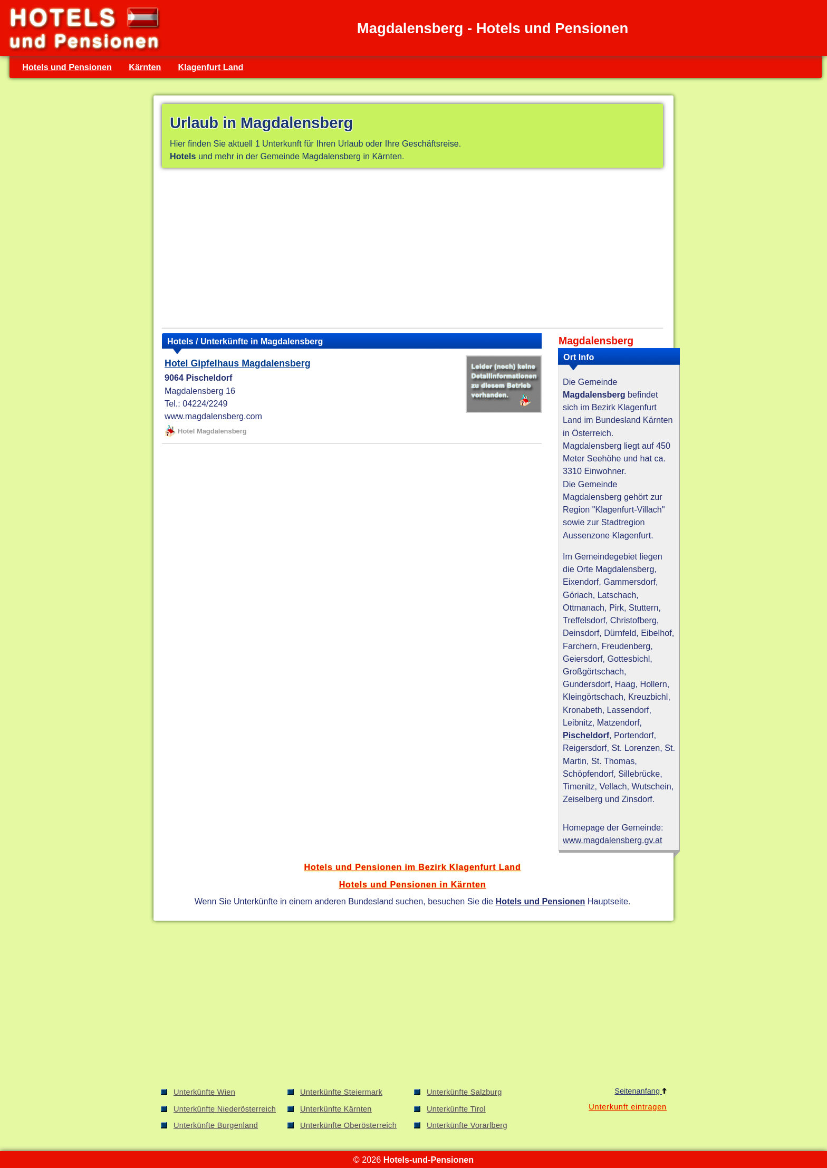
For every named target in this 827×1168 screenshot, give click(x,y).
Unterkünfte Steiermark (341, 1092)
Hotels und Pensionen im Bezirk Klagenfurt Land (412, 867)
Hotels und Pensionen (67, 67)
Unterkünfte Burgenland (216, 1125)
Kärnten (145, 67)
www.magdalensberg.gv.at (612, 840)
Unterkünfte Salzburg (464, 1092)
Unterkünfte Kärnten (336, 1109)
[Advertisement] (412, 250)
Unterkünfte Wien (204, 1092)
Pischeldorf (586, 735)
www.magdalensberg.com (213, 416)
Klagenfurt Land (211, 67)
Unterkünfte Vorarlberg (467, 1125)
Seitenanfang (640, 1091)
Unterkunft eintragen (628, 1107)
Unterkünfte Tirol (456, 1109)
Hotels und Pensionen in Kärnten (412, 884)
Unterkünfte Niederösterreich (225, 1109)
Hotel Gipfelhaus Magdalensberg (237, 363)
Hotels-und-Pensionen (428, 1159)
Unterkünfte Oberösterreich (348, 1125)
